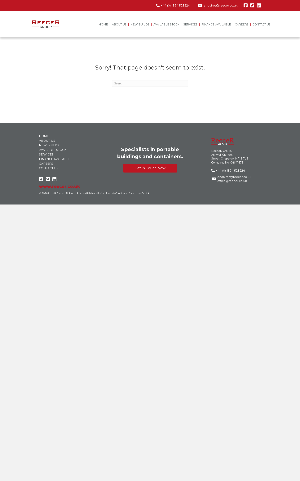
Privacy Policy (96, 193)
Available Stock (166, 24)
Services (190, 24)
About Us (119, 24)
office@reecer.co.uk (232, 181)
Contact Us (262, 24)
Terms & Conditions (116, 193)
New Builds (139, 24)
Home (103, 24)
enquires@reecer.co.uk (220, 5)
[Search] (150, 83)
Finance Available (216, 24)
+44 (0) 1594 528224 (175, 5)
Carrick (145, 193)
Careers (242, 24)
